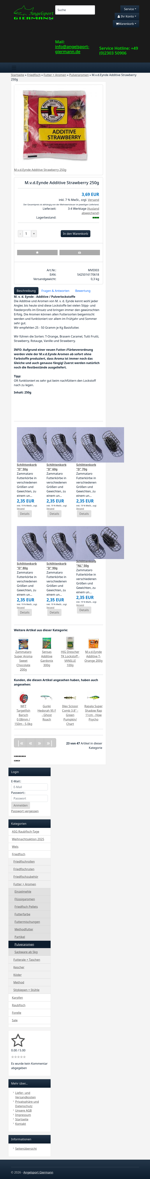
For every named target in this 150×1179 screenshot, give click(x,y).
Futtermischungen (27, 922)
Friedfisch (18, 854)
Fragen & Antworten (55, 291)
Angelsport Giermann (38, 1172)
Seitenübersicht (26, 1149)
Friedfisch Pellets (26, 907)
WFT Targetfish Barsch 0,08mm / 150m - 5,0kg (23, 715)
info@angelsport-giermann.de (72, 49)
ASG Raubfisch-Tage (25, 832)
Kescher (18, 967)
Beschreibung (26, 291)
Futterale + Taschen (26, 960)
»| (50, 743)
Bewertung (83, 291)
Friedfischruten (23, 869)
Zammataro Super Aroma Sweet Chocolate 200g (23, 661)
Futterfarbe (22, 914)
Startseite (22, 1119)
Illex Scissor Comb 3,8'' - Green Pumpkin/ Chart (70, 715)
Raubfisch (19, 1005)
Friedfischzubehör (25, 877)
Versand (93, 200)
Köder (17, 975)
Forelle (16, 1013)
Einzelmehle (23, 892)
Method (18, 982)
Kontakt (20, 1124)
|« (20, 743)
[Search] (75, 10)
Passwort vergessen (25, 811)
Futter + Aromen (24, 884)
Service (128, 9)
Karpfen (17, 998)
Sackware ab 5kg (26, 952)
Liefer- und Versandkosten (25, 1095)
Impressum (23, 1115)
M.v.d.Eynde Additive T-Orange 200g (93, 656)
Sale (15, 1020)
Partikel (20, 937)
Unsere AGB (23, 1110)
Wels (15, 847)
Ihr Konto (126, 16)
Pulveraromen (24, 944)
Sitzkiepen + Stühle (26, 990)
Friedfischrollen (24, 862)
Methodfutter (24, 929)
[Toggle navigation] (14, 67)
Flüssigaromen (25, 899)
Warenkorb (125, 24)
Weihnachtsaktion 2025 (28, 839)
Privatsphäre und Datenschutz (27, 1104)
